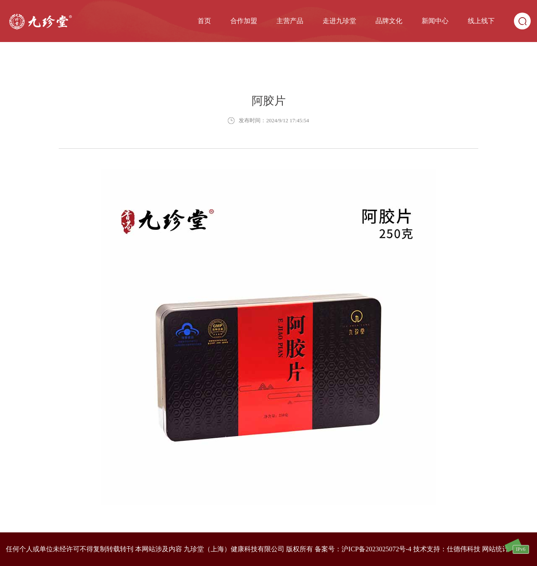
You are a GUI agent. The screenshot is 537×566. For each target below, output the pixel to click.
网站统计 (495, 549)
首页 (204, 20)
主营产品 (289, 20)
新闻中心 (435, 20)
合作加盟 (243, 20)
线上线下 (481, 20)
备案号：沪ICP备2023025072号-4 (363, 549)
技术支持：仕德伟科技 (446, 549)
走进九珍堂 (339, 20)
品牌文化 (388, 20)
